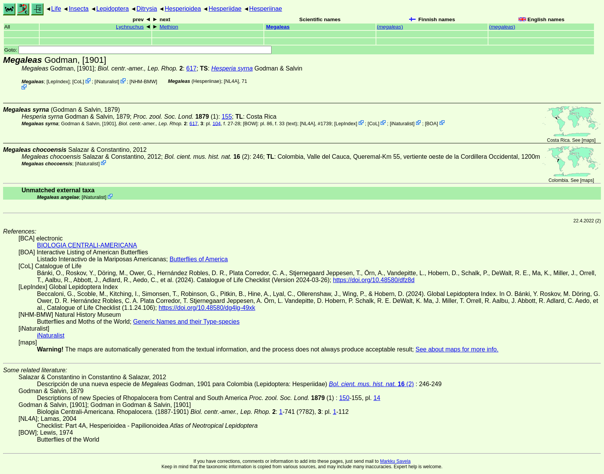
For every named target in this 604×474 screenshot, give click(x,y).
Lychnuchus (130, 27)
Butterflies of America (198, 259)
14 (376, 398)
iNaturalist (107, 81)
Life (56, 8)
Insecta (79, 8)
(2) (207, 156)
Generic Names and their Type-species (186, 321)
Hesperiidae (225, 8)
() (390, 27)
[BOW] (250, 123)
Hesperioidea (182, 8)
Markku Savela (395, 461)
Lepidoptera (112, 8)
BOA (431, 123)
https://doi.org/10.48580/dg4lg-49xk (207, 307)
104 (217, 123)
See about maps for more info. (457, 349)
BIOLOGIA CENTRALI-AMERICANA (87, 245)
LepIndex (58, 81)
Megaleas (278, 27)
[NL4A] (231, 81)
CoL (78, 81)
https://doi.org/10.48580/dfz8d (373, 280)
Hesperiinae (265, 8)
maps (588, 140)
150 (344, 398)
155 (226, 116)
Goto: (138, 50)
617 (191, 68)
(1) (175, 116)
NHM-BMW (143, 81)
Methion (168, 27)
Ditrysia (146, 8)
